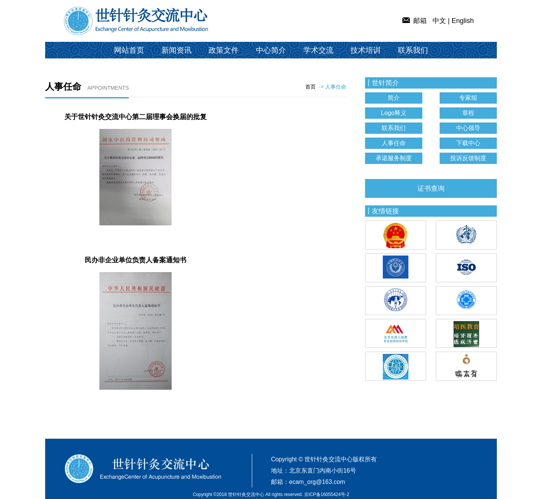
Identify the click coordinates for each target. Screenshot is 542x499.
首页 (310, 87)
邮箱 (414, 20)
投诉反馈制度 (468, 158)
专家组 (468, 98)
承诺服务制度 (394, 158)
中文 (439, 20)
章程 (468, 113)
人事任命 (394, 143)
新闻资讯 (176, 50)
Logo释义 (393, 113)
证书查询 (431, 188)
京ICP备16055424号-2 (326, 494)
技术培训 (365, 50)
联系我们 (413, 50)
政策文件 (224, 50)
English (463, 20)
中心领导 (468, 128)
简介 (394, 98)
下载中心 (468, 143)
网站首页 (129, 50)
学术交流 (318, 50)
